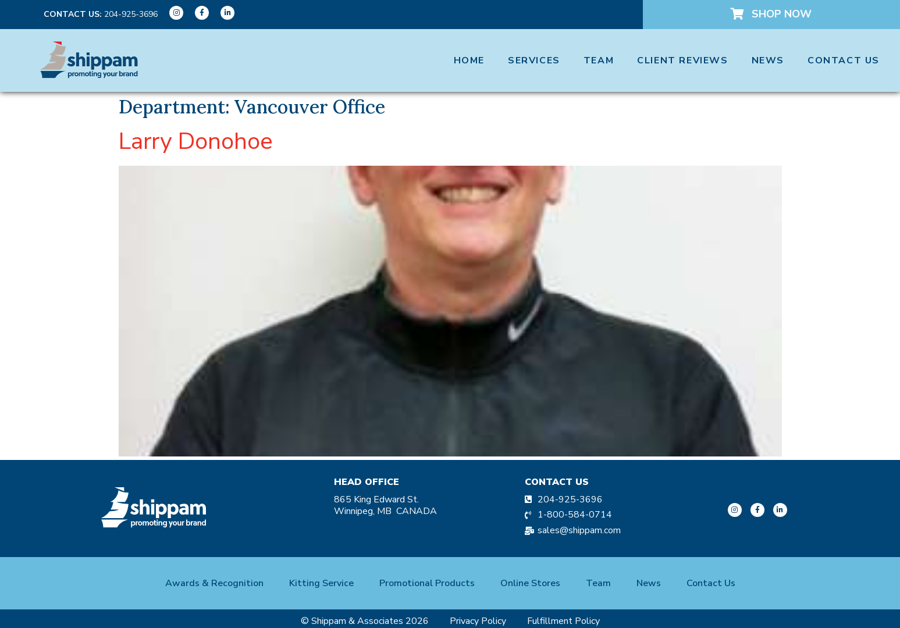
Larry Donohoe (196, 141)
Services (534, 60)
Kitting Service (321, 583)
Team (599, 60)
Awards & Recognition (214, 583)
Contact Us (843, 60)
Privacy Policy (478, 621)
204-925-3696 (131, 14)
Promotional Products (427, 583)
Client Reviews (682, 60)
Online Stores (530, 583)
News (768, 60)
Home (469, 60)
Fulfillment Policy (563, 621)
